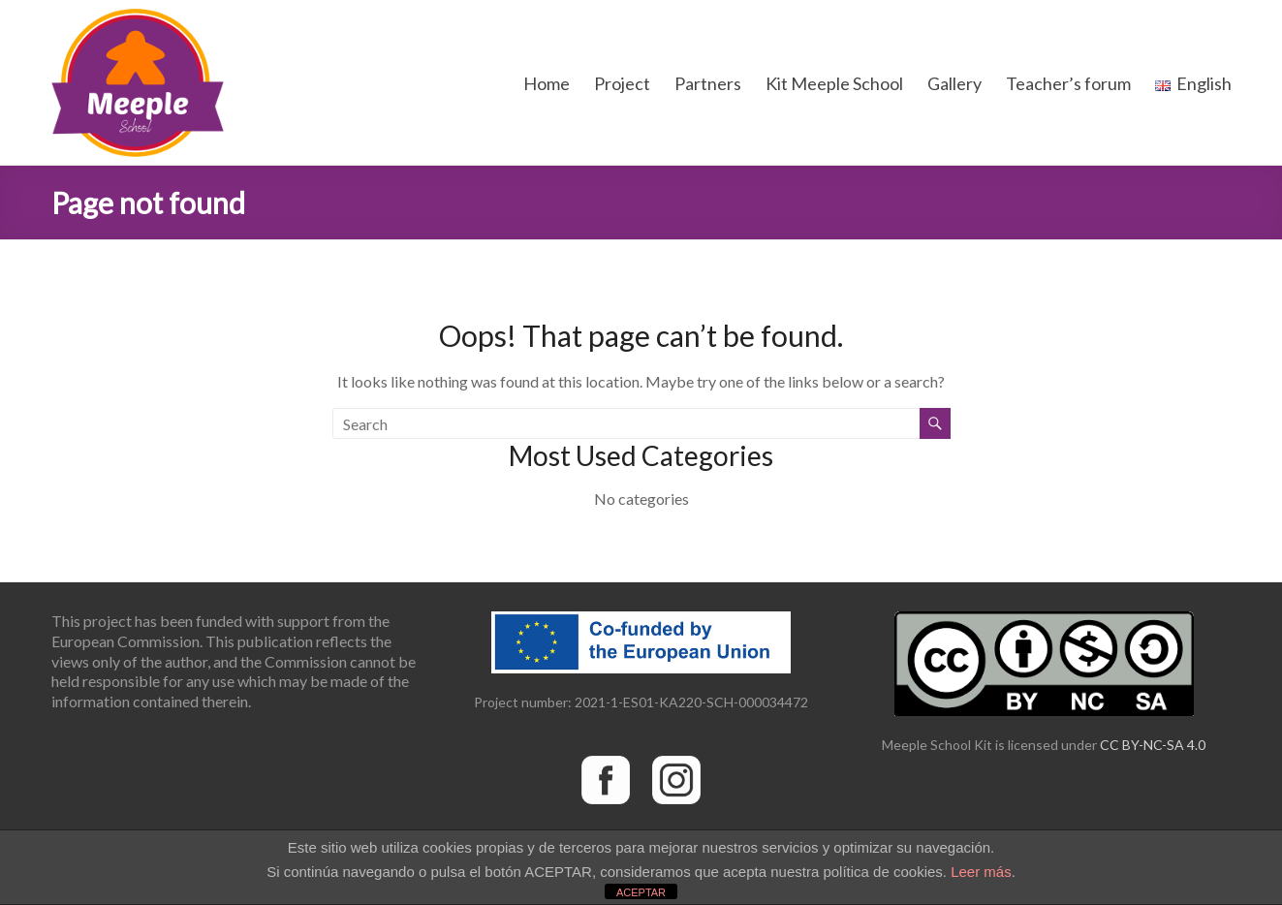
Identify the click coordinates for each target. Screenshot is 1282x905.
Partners (707, 83)
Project (622, 83)
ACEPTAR (641, 892)
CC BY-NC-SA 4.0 (1152, 744)
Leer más (981, 871)
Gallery (954, 83)
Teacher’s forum (1068, 83)
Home (546, 83)
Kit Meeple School (834, 83)
